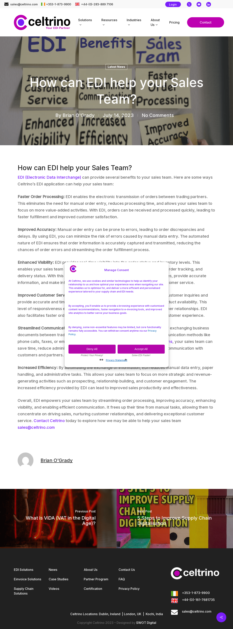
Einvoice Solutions (27, 579)
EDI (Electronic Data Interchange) (49, 177)
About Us (90, 570)
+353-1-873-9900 (58, 4)
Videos (54, 589)
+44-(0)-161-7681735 (198, 600)
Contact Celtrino (49, 420)
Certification (93, 589)
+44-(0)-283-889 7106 (96, 4)
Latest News (116, 66)
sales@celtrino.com (24, 4)
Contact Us (127, 570)
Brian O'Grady (79, 115)
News (53, 570)
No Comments (158, 115)
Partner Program (96, 579)
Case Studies (58, 579)
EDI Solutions (23, 570)
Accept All (141, 349)
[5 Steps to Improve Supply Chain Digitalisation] (175, 518)
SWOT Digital (146, 623)
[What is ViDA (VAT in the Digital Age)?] (58, 518)
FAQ (122, 579)
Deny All (92, 349)
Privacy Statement (116, 360)
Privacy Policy (129, 589)
